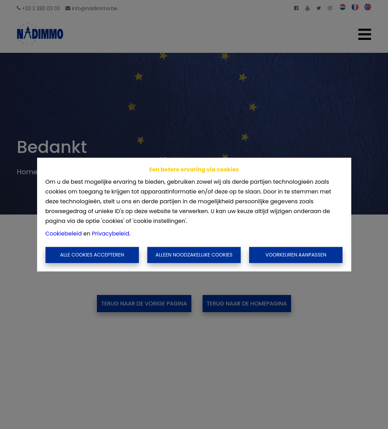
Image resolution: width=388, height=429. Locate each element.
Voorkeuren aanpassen (296, 254)
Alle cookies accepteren (92, 254)
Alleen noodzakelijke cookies (193, 254)
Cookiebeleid (63, 234)
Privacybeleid (110, 234)
